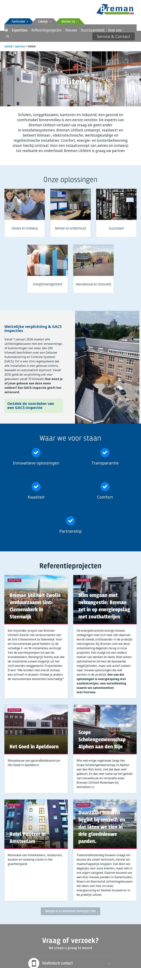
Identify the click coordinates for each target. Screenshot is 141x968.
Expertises (16, 30)
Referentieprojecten (37, 30)
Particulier (20, 22)
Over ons (90, 30)
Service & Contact (117, 30)
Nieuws (56, 30)
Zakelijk (44, 22)
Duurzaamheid (72, 30)
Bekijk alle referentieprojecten (70, 910)
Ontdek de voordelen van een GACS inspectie (30, 403)
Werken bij (69, 22)
